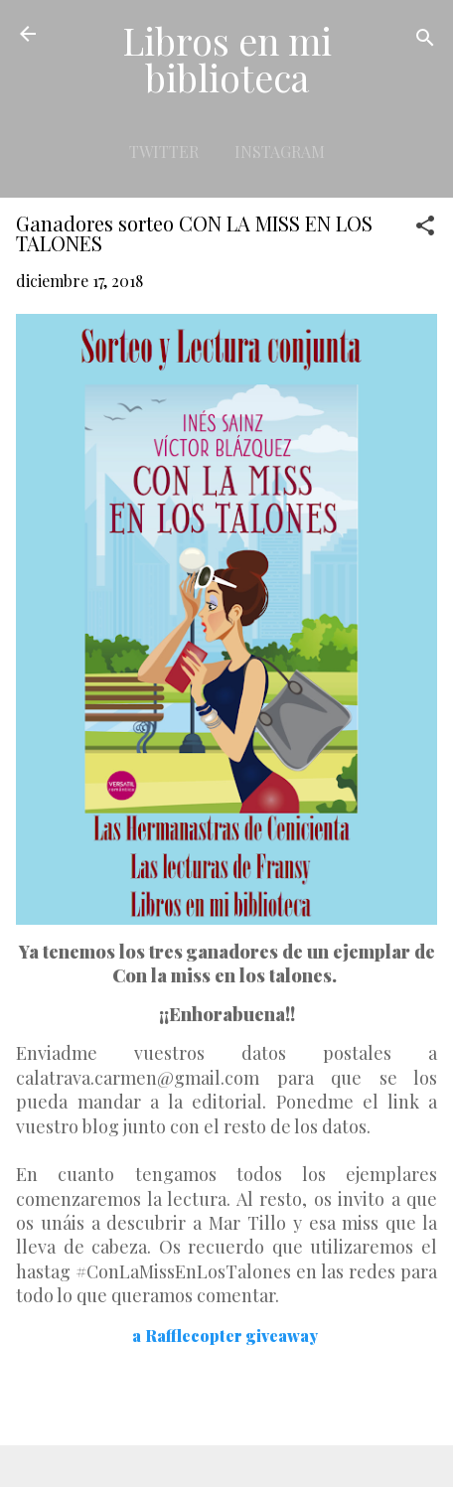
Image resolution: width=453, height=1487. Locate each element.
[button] (425, 228)
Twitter (164, 151)
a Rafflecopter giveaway (225, 1335)
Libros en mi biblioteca (227, 58)
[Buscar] (425, 40)
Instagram (279, 151)
